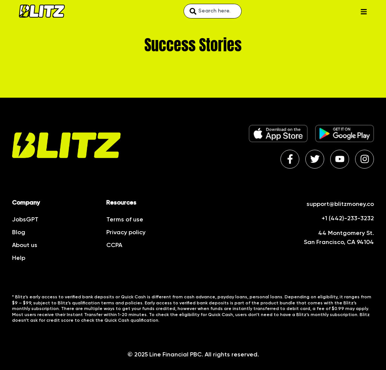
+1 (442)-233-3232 (348, 219)
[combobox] (213, 11)
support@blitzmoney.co (340, 204)
